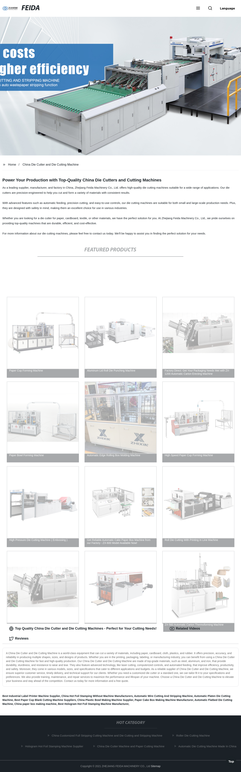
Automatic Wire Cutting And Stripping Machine (163, 695)
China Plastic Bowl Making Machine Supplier (105, 699)
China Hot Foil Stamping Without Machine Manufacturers (97, 695)
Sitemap (155, 766)
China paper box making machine (35, 703)
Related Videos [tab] (185, 628)
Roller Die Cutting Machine (194, 735)
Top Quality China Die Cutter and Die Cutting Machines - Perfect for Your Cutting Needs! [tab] (83, 628)
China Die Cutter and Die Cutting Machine (51, 164)
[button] (198, 8)
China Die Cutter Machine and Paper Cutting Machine (132, 746)
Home (12, 164)
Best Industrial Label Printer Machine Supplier (31, 695)
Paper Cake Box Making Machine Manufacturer (164, 699)
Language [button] (227, 8)
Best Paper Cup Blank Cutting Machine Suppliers (45, 699)
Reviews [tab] (19, 638)
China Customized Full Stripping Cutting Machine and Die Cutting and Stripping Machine (108, 735)
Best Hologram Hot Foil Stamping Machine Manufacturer (93, 703)
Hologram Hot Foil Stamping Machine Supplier (55, 746)
